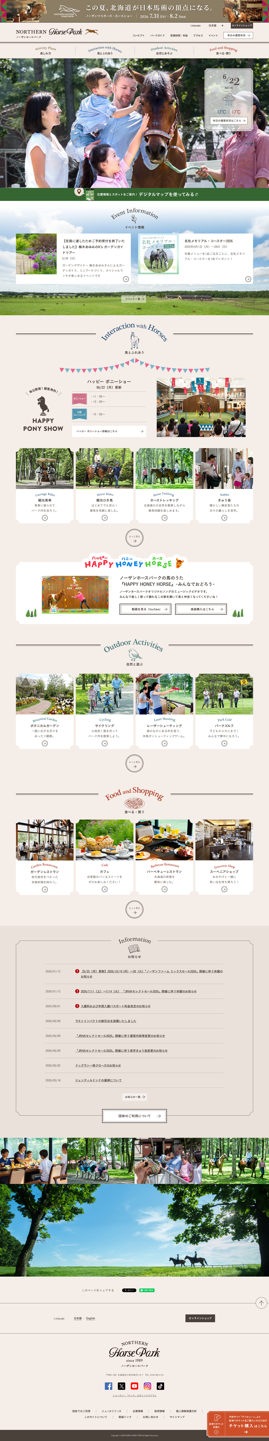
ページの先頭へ (261, 1303)
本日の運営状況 (236, 35)
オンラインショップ (242, 25)
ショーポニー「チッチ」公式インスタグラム (135, 1395)
